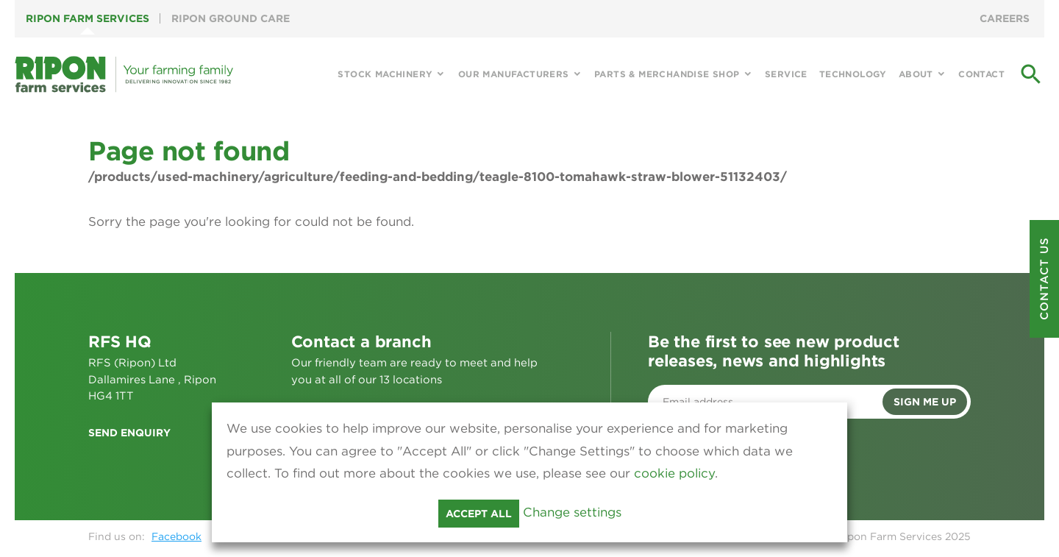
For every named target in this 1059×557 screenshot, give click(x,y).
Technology (853, 73)
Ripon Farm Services (87, 18)
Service (786, 73)
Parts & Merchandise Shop (667, 73)
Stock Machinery (385, 73)
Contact (981, 73)
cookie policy (674, 473)
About (916, 73)
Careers (1005, 18)
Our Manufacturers (513, 73)
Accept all (479, 513)
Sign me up (925, 402)
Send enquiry (129, 433)
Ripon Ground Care (230, 18)
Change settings (572, 512)
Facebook (176, 536)
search (1031, 74)
